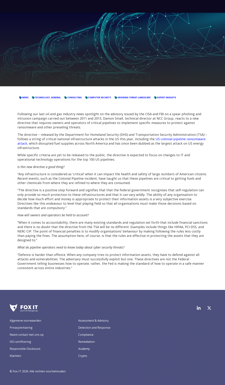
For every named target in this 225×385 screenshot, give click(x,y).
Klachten (15, 356)
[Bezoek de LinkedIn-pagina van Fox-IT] (199, 308)
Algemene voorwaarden (25, 320)
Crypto (82, 356)
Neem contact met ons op (27, 335)
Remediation (86, 342)
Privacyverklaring (21, 328)
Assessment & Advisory (93, 320)
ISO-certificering (20, 342)
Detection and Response (94, 328)
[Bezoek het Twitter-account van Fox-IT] (209, 308)
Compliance (86, 335)
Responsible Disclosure (25, 349)
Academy (84, 349)
